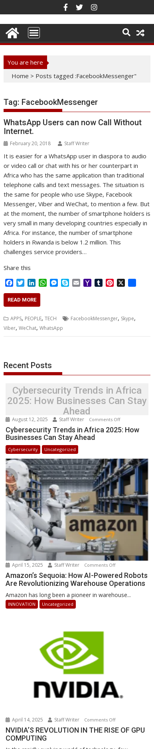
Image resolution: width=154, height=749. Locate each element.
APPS (16, 318)
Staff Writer (73, 143)
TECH (51, 318)
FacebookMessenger (94, 318)
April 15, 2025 (25, 555)
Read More (22, 300)
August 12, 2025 (27, 419)
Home (20, 76)
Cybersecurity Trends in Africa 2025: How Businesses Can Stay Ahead (77, 401)
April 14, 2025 (25, 701)
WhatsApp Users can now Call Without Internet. (73, 127)
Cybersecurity (23, 449)
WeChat (27, 328)
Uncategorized (60, 449)
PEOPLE (33, 318)
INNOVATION (22, 595)
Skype (127, 318)
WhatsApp (51, 328)
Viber (10, 328)
